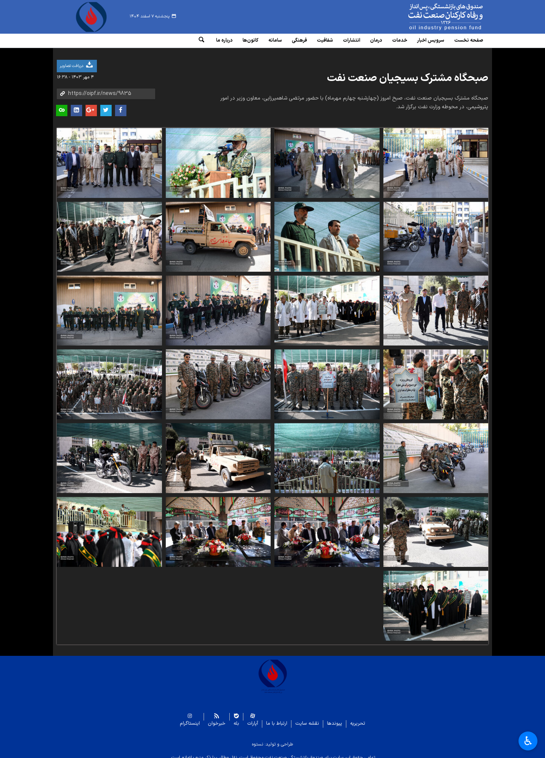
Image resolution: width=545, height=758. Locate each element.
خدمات (399, 40)
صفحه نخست (468, 40)
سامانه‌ (275, 40)
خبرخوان (217, 718)
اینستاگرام (190, 718)
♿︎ (528, 741)
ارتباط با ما (276, 718)
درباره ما (224, 40)
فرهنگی (299, 40)
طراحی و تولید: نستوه (272, 738)
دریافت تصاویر (77, 59)
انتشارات (351, 40)
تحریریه (357, 718)
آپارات (252, 718)
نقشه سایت (307, 718)
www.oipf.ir (428, 17)
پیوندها (334, 718)
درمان (376, 40)
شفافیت (325, 40)
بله (236, 718)
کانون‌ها (250, 40)
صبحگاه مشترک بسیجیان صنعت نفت (407, 73)
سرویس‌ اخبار (430, 40)
